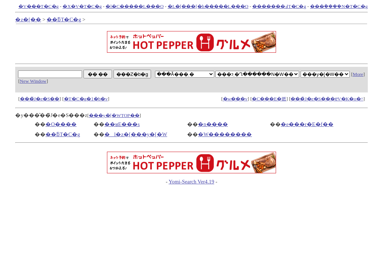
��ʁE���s (122, 124)
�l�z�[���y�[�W (135, 134)
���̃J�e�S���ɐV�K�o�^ (327, 98)
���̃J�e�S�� (40, 98)
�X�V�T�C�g (82, 6)
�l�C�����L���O (134, 6)
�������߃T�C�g (279, 6)
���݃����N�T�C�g (338, 6)
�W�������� (225, 134)
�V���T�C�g (38, 6)
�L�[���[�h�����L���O (208, 6)
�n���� (213, 124)
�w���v (235, 98)
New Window (33, 81)
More (358, 74)
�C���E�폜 (269, 98)
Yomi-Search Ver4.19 (191, 182)
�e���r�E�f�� (307, 124)
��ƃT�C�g (64, 19)
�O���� (61, 124)
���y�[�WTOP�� (114, 115)
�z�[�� (28, 19)
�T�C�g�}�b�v (86, 98)
